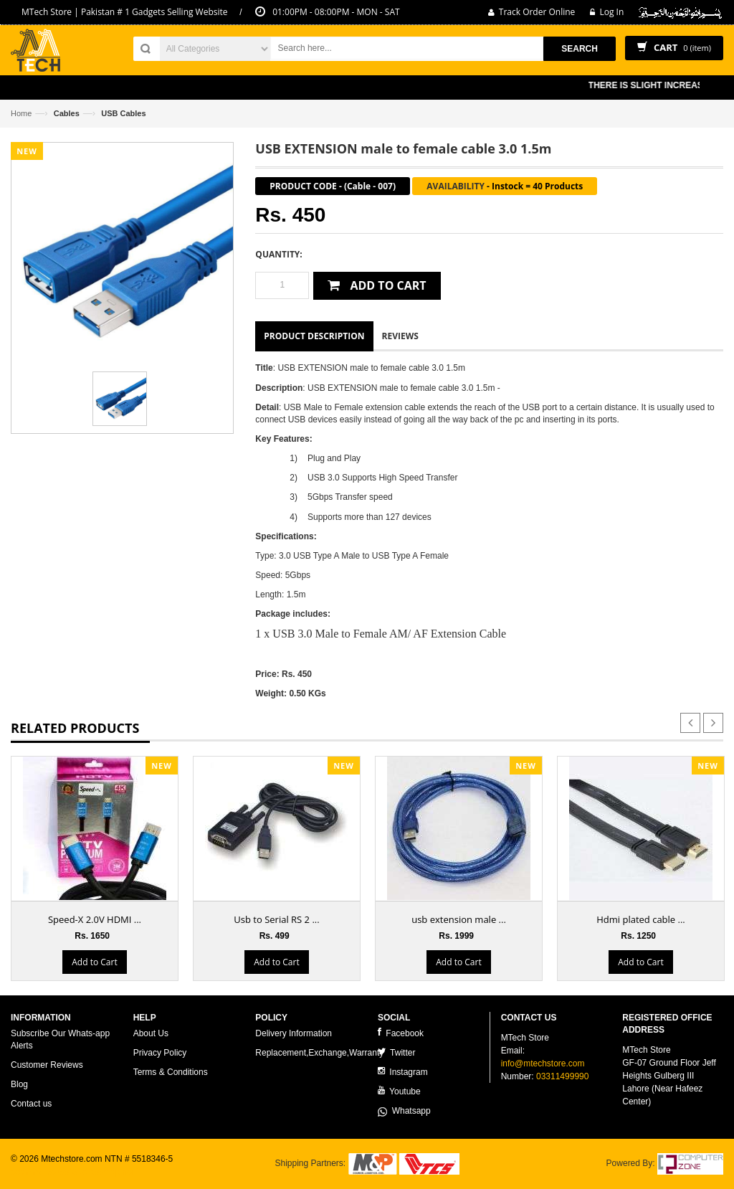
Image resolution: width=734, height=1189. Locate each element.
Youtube (399, 1091)
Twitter (396, 1052)
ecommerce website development (75, 1172)
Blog (19, 1084)
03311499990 (562, 1076)
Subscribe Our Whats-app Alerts (60, 1039)
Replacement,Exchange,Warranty (319, 1053)
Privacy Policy (160, 1053)
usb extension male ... (458, 919)
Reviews (400, 336)
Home (21, 113)
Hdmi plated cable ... (640, 919)
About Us (150, 1033)
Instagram (403, 1071)
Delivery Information (293, 1033)
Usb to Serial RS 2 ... (276, 919)
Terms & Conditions (170, 1072)
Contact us (31, 1104)
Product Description (314, 336)
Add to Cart (94, 962)
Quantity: (278, 254)
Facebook (401, 1033)
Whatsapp (404, 1111)
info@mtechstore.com (543, 1063)
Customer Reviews (47, 1065)
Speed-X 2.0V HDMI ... (94, 919)
